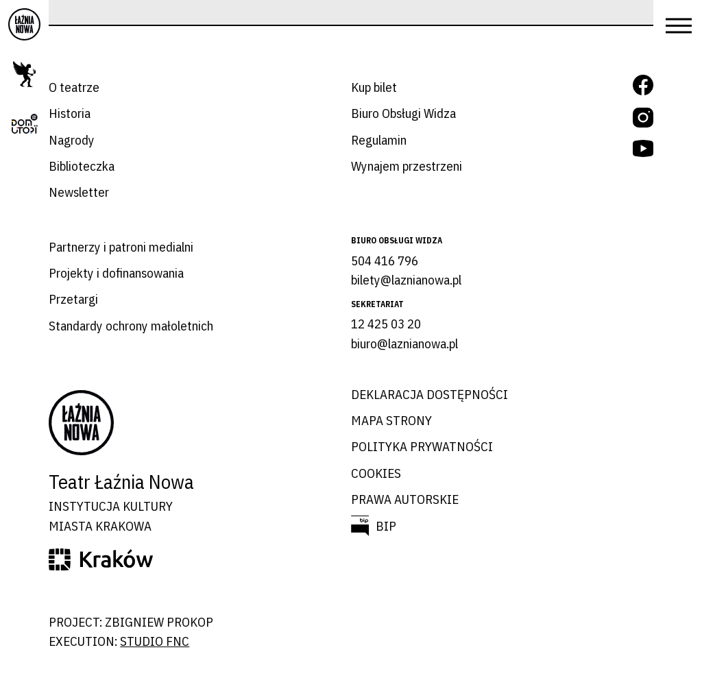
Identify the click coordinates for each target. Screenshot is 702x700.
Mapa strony (391, 420)
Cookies (376, 473)
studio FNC (154, 641)
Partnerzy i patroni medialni (121, 247)
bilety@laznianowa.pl (406, 279)
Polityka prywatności (422, 446)
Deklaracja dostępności (429, 394)
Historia (69, 113)
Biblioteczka (81, 166)
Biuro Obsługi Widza (403, 113)
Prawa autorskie (405, 499)
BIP (386, 526)
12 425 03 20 (386, 323)
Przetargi (73, 299)
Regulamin (379, 140)
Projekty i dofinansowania (116, 273)
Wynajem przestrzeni (406, 166)
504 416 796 (384, 260)
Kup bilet (374, 87)
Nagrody (72, 140)
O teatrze (74, 87)
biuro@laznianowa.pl (404, 343)
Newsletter (79, 192)
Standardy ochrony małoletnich (131, 325)
